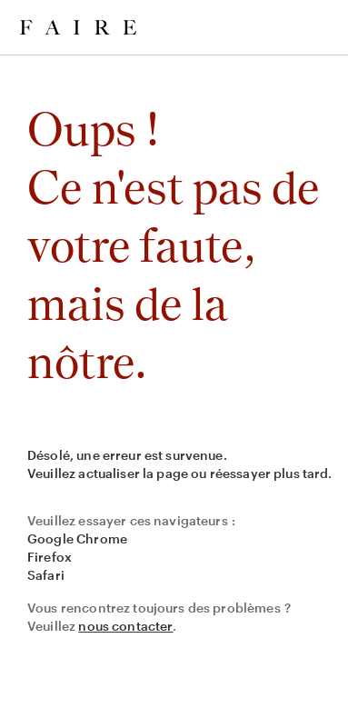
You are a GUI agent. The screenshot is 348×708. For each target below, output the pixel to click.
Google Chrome (77, 538)
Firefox (49, 556)
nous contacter (125, 625)
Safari (46, 575)
